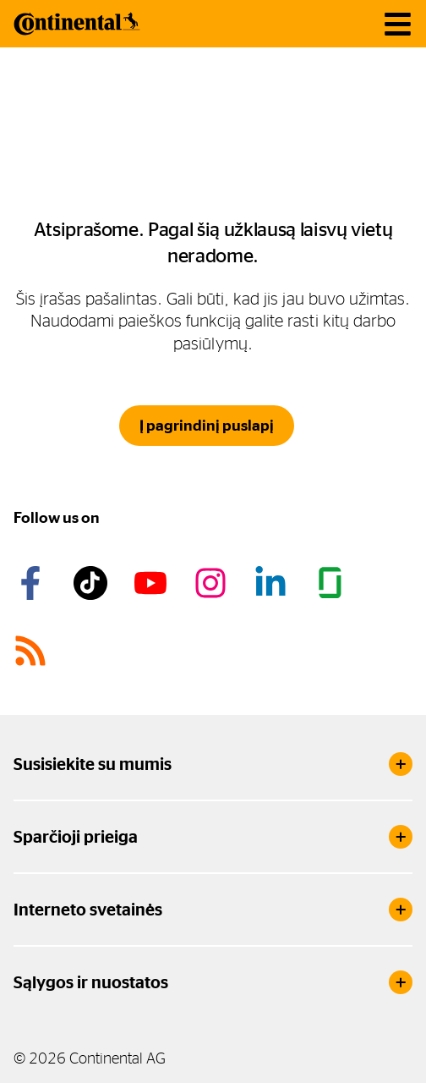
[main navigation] (397, 24)
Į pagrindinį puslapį (206, 425)
